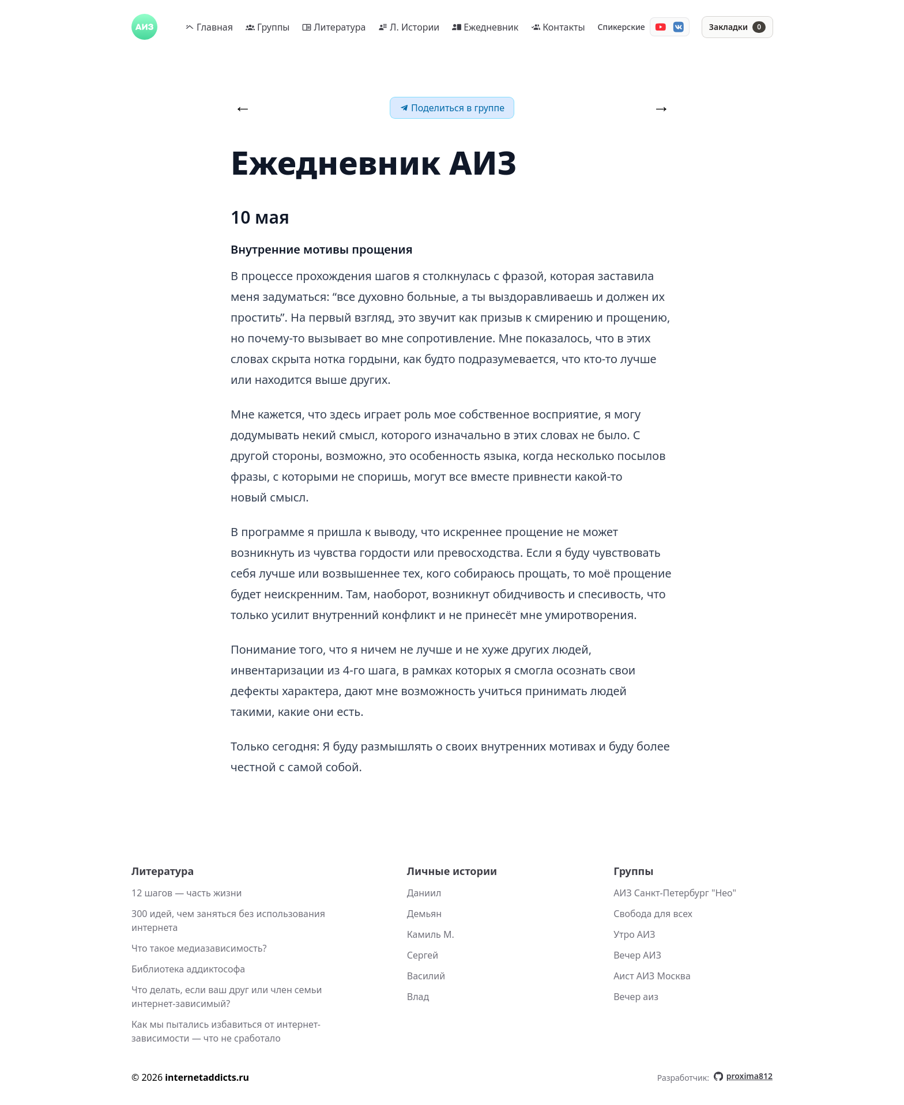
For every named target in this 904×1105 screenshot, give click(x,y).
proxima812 (743, 1075)
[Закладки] (737, 27)
